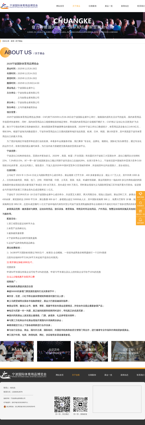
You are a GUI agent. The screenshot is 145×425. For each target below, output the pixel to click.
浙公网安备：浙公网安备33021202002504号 (19, 406)
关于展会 (76, 6)
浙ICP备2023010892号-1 (20, 402)
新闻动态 (125, 6)
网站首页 (60, 6)
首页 (12, 41)
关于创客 (76, 375)
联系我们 (141, 6)
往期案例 (92, 6)
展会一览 (109, 6)
